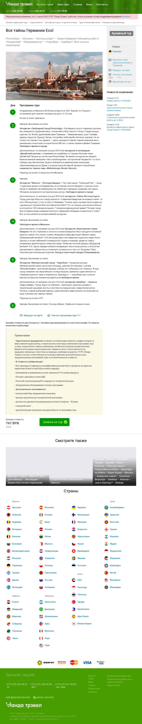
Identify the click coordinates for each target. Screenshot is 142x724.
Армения (114, 515)
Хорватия (82, 529)
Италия (48, 515)
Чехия (80, 544)
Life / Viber (66, 685)
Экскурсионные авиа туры (119, 676)
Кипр (47, 522)
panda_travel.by (45, 697)
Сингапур (82, 587)
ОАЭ (79, 580)
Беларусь (17, 529)
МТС (42, 685)
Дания (15, 580)
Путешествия (94, 688)
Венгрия (16, 558)
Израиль (114, 536)
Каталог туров (45, 4)
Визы (89, 4)
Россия (48, 580)
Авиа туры (63, 4)
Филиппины (83, 609)
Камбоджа (115, 565)
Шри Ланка (83, 616)
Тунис (15, 638)
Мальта (48, 544)
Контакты (102, 4)
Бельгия (16, 536)
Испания (49, 507)
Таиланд (81, 594)
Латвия (48, 529)
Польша (49, 565)
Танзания (17, 631)
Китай (113, 572)
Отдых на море (113, 685)
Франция (82, 522)
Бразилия (50, 609)
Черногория (83, 536)
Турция (80, 602)
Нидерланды (51, 551)
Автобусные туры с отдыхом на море (61, 22)
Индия (113, 544)
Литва (48, 536)
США (47, 645)
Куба (47, 623)
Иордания (115, 558)
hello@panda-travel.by (18, 697)
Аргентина (50, 602)
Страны (77, 4)
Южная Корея (84, 623)
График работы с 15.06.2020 (118, 101)
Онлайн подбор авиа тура (17, 22)
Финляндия (83, 515)
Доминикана (51, 616)
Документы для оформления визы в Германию (122, 63)
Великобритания (21, 551)
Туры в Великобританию (89, 22)
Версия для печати (122, 81)
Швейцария (83, 551)
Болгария (17, 544)
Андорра (16, 522)
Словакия (50, 587)
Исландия (17, 587)
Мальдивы (115, 587)
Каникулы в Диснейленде (113, 22)
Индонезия (115, 551)
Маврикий (17, 609)
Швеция (81, 558)
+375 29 (36, 11)
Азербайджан (117, 507)
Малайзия (115, 580)
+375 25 (59, 11)
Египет (15, 602)
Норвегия (49, 558)
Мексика (49, 631)
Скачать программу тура (64, 315)
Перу (47, 638)
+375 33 (14, 11)
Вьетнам (114, 522)
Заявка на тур (55, 422)
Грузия (113, 529)
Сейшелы (17, 623)
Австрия (16, 507)
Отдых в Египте (36, 22)
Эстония (81, 565)
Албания (16, 515)
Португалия (51, 572)
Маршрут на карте (33, 315)
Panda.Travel (24, 705)
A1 (17, 685)
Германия (116, 51)
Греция (15, 572)
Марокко (16, 616)
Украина (81, 507)
